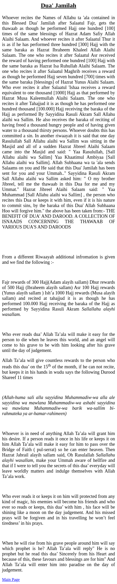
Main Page (11, 579)
